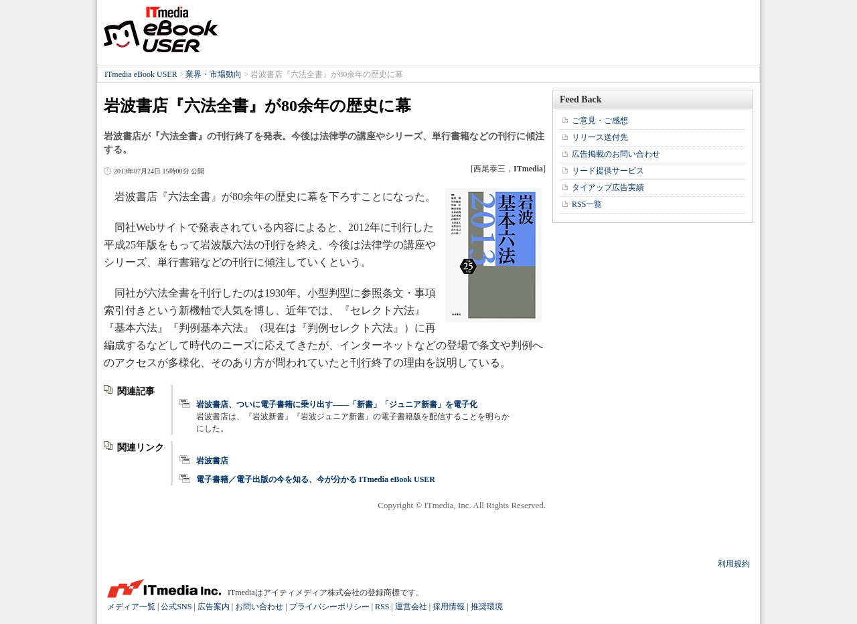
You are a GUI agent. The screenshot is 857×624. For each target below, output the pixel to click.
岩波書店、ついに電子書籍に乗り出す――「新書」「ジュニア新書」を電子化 (336, 404)
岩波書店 (212, 460)
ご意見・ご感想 (600, 120)
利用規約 (734, 563)
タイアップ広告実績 (608, 187)
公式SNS (176, 606)
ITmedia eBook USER (161, 29)
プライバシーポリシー (329, 606)
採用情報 (449, 606)
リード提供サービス (608, 170)
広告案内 (214, 606)
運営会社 (411, 606)
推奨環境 (487, 606)
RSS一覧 (587, 204)
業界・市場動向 (213, 74)
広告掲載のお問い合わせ (616, 154)
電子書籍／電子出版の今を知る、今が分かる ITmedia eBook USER (315, 479)
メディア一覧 (131, 606)
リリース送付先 (600, 137)
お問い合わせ (259, 606)
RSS (382, 606)
